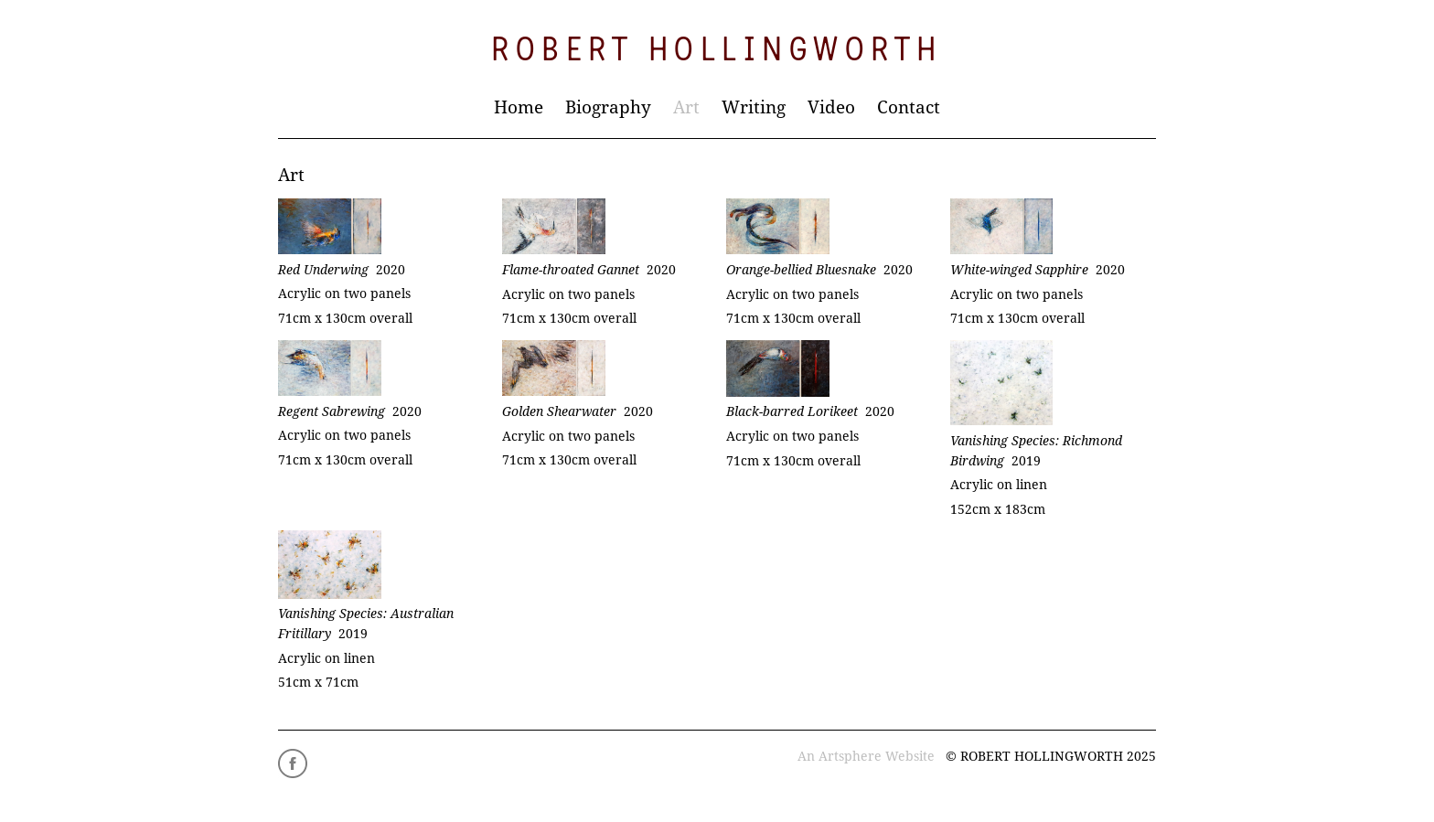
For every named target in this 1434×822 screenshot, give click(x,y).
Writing (754, 107)
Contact (908, 107)
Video (831, 107)
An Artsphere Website (866, 756)
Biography (608, 107)
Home (518, 107)
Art (686, 107)
